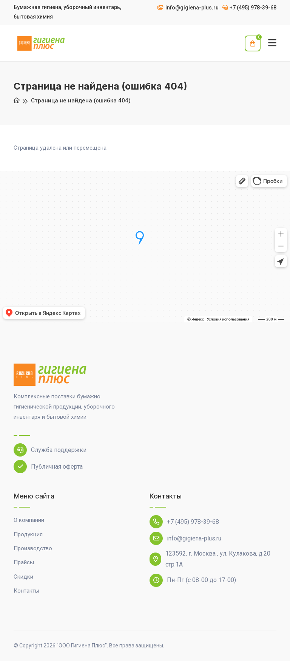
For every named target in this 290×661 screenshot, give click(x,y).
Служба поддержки (50, 450)
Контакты (26, 590)
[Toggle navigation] (272, 43)
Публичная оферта (48, 466)
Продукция (28, 534)
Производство (33, 548)
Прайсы (24, 562)
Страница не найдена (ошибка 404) (81, 100)
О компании (29, 520)
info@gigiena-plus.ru (185, 538)
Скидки (23, 576)
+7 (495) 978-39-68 (184, 521)
